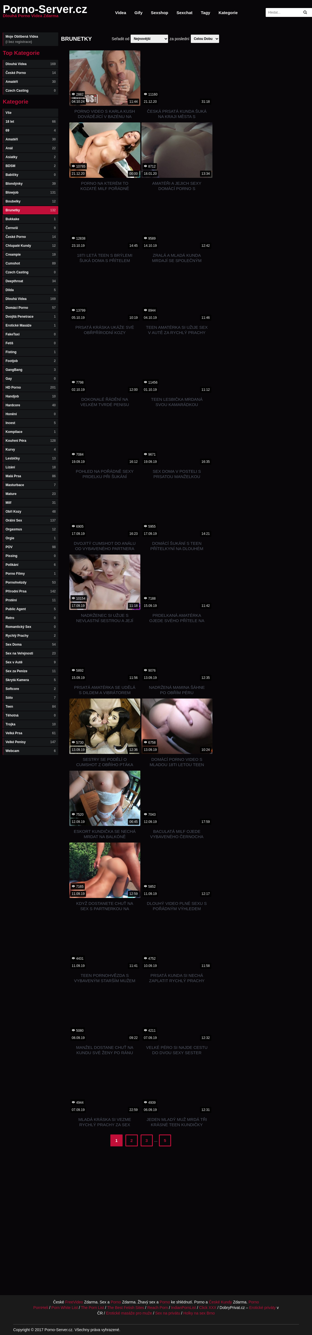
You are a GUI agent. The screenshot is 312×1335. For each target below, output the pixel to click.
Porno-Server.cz (45, 12)
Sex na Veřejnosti (31, 653)
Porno (116, 1302)
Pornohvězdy (31, 582)
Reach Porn (157, 1307)
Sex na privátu (167, 1313)
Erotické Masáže (31, 325)
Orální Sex (31, 520)
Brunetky (31, 210)
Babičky (31, 175)
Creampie (31, 254)
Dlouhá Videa (31, 64)
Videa (120, 12)
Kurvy (31, 449)
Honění (31, 414)
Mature (31, 494)
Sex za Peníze (31, 671)
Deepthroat (31, 281)
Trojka (31, 724)
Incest (31, 423)
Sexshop (159, 12)
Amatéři (31, 82)
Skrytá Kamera (31, 680)
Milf (31, 503)
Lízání (31, 467)
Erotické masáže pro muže (129, 1313)
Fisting (31, 352)
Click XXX (207, 1307)
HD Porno (31, 387)
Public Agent (31, 609)
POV (31, 547)
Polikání (31, 565)
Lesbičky (31, 458)
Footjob (31, 361)
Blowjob (31, 192)
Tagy (205, 12)
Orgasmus (31, 529)
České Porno (31, 73)
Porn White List (64, 1307)
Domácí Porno (31, 308)
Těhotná (31, 715)
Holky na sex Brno (199, 1313)
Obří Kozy (31, 512)
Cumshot (31, 263)
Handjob (31, 396)
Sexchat (184, 12)
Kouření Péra (31, 441)
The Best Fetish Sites (125, 1307)
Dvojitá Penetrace (31, 317)
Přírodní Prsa (31, 591)
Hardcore (31, 405)
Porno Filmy (31, 574)
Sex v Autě (31, 662)
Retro (31, 618)
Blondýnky (31, 184)
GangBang (31, 370)
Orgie (31, 538)
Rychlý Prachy (31, 636)
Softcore (31, 689)
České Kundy (220, 1302)
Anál (31, 148)
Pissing (31, 556)
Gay (31, 379)
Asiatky (31, 157)
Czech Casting (31, 91)
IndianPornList (183, 1307)
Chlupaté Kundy (31, 246)
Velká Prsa (31, 733)
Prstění (31, 600)
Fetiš (31, 343)
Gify (139, 12)
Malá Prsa (31, 476)
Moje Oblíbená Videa (31, 39)
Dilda (31, 290)
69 (31, 130)
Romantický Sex (31, 627)
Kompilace (31, 432)
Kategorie (228, 12)
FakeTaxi (31, 334)
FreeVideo (74, 1302)
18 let (31, 122)
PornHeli (40, 1307)
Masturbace (31, 485)
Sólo (31, 698)
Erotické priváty (262, 1307)
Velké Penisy (31, 742)
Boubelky (31, 201)
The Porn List (92, 1307)
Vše (8, 113)
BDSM (31, 166)
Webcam (31, 751)
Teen (31, 706)
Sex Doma (31, 644)
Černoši (31, 228)
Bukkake (31, 219)
